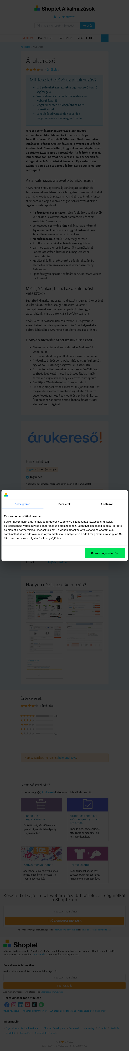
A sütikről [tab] (107, 504)
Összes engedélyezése (105, 552)
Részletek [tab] (64, 504)
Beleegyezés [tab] (22, 504)
